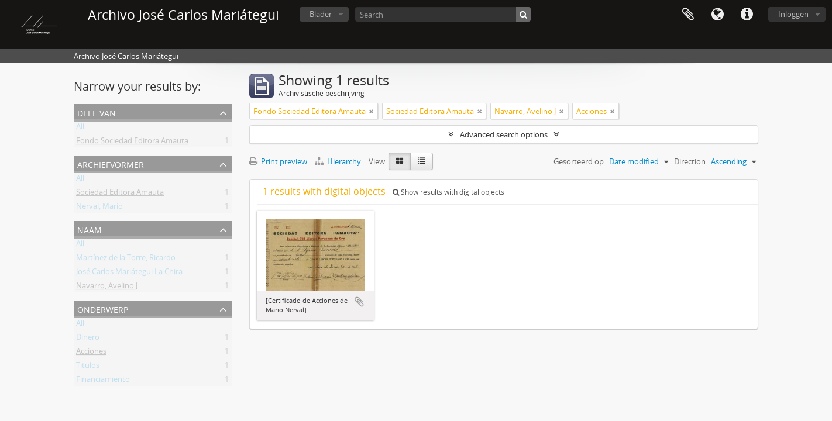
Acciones (91, 353)
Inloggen (793, 14)
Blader (321, 14)
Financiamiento (103, 381)
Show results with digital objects (448, 192)
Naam (89, 229)
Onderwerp (102, 308)
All (80, 128)
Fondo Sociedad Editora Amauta (132, 142)
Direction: (690, 161)
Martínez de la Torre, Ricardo (126, 259)
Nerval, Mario (99, 208)
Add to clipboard (359, 302)
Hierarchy (339, 161)
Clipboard (688, 14)
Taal (717, 14)
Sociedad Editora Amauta (120, 194)
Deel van (96, 112)
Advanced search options (504, 134)
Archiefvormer (110, 163)
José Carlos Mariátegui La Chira (129, 273)
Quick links (746, 14)
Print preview (278, 161)
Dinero (87, 339)
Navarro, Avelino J (106, 287)
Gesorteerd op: (579, 161)
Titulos (87, 367)
